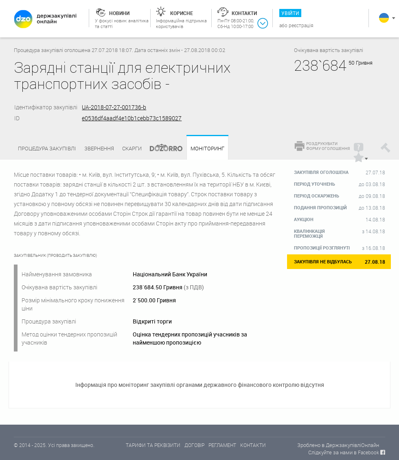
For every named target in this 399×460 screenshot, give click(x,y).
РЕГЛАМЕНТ (222, 445)
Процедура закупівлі (47, 148)
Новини (119, 13)
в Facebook (366, 452)
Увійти (290, 13)
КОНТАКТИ (253, 445)
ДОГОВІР (194, 445)
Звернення (99, 148)
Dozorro (162, 148)
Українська (384, 18)
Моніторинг (207, 148)
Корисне (181, 13)
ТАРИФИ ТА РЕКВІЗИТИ (153, 445)
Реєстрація (301, 25)
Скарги (132, 148)
